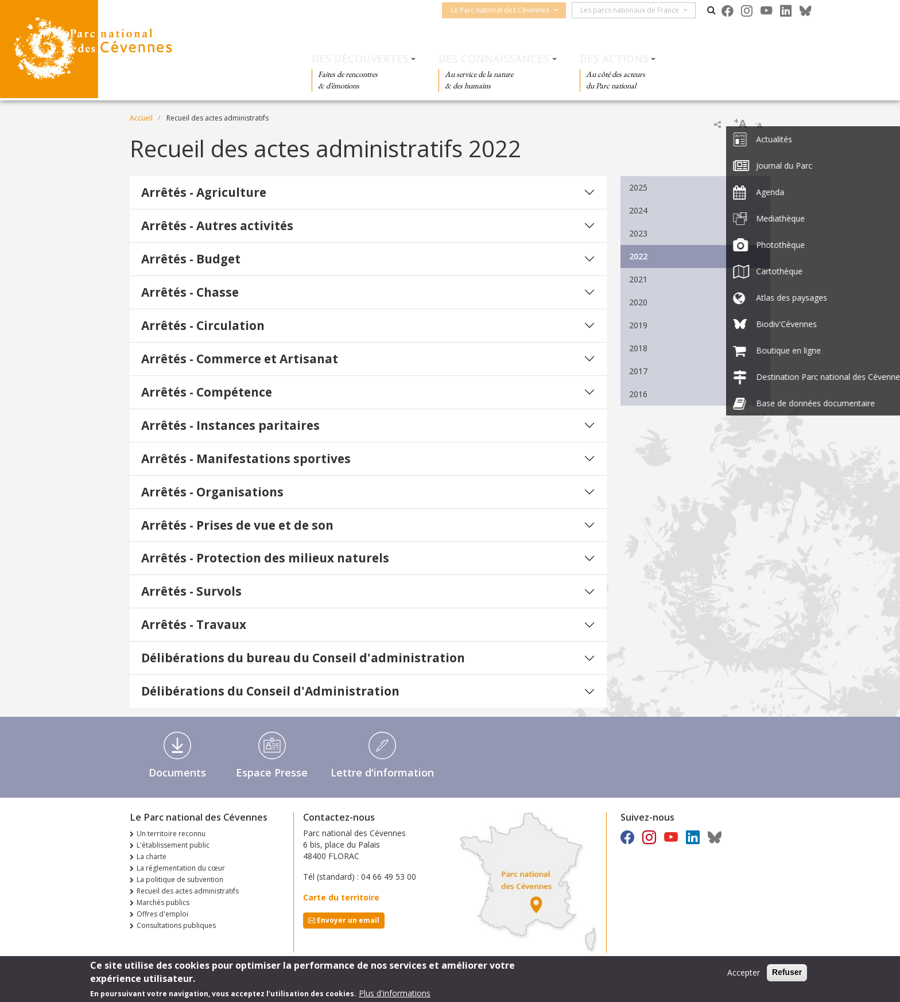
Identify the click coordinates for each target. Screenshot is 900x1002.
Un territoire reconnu (171, 833)
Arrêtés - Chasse (190, 292)
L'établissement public (173, 845)
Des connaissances (494, 58)
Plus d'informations (394, 994)
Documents (177, 772)
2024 (638, 210)
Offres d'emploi (162, 914)
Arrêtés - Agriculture (203, 192)
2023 (638, 233)
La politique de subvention (180, 879)
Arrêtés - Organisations (212, 492)
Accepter (743, 973)
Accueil (141, 118)
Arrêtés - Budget (190, 259)
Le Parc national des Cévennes (505, 10)
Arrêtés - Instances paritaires (230, 425)
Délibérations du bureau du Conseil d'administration (303, 658)
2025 (638, 187)
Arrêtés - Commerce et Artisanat (239, 359)
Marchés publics (163, 902)
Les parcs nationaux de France (635, 10)
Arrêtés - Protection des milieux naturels (265, 558)
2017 (638, 371)
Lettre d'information (382, 772)
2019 (638, 325)
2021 (638, 279)
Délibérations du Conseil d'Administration (270, 691)
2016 (638, 394)
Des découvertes (360, 58)
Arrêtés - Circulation (203, 325)
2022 (638, 256)
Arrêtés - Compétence (206, 392)
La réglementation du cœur (181, 868)
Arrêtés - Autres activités (217, 226)
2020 (638, 302)
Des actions (614, 58)
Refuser (787, 973)
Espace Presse (272, 772)
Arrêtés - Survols (191, 591)
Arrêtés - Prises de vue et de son (237, 525)
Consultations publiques (176, 925)
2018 (638, 348)
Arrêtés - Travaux (193, 624)
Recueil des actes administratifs (188, 891)
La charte (151, 856)
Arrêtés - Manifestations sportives (246, 458)
